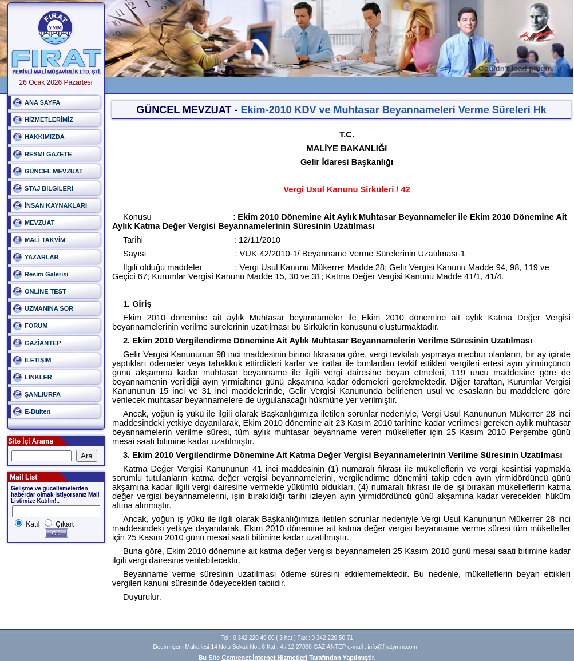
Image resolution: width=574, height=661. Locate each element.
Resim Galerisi (46, 274)
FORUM (36, 325)
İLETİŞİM (38, 360)
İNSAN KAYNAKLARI (56, 205)
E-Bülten (37, 411)
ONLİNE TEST (45, 291)
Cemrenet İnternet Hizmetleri (264, 657)
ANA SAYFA (42, 102)
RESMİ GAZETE (48, 154)
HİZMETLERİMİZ (49, 119)
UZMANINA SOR (49, 308)
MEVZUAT (39, 222)
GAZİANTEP (43, 342)
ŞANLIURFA (43, 394)
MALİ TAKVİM (45, 239)
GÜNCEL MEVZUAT (54, 171)
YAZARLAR (42, 257)
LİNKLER (38, 377)
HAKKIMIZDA (45, 136)
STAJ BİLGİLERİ (49, 188)
